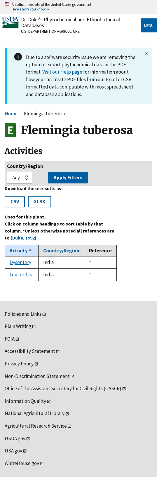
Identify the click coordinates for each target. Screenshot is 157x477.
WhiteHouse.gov (22, 463)
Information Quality (25, 401)
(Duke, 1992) (23, 238)
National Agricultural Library (34, 413)
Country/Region (25, 166)
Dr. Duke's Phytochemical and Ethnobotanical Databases (70, 22)
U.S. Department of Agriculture (50, 31)
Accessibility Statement (30, 351)
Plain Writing (18, 326)
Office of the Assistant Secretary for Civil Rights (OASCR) (63, 388)
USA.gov (13, 450)
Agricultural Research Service (36, 426)
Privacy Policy (19, 363)
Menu (148, 25)
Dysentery (20, 262)
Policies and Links (23, 314)
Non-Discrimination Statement (37, 376)
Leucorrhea (22, 274)
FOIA (10, 339)
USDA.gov (15, 438)
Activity (21, 250)
